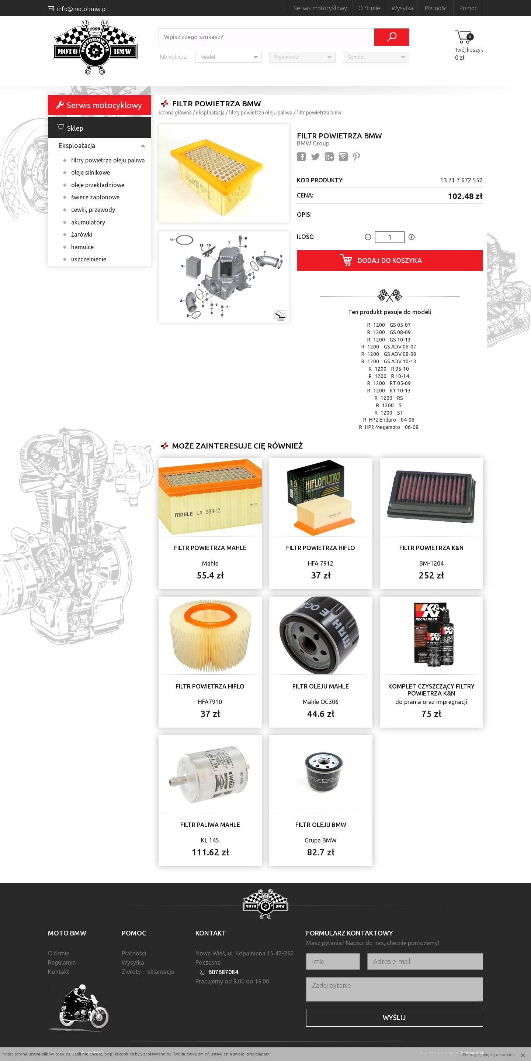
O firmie (369, 8)
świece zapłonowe (95, 197)
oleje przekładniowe (97, 185)
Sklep (69, 127)
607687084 (223, 972)
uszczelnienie (88, 259)
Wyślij (394, 1017)
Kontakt (58, 971)
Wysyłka (402, 8)
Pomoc (468, 8)
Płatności (436, 8)
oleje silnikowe (90, 172)
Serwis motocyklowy (320, 8)
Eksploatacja (76, 145)
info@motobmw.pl (82, 9)
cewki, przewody (93, 209)
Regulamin (62, 962)
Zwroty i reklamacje (148, 971)
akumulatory (88, 222)
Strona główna (175, 113)
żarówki (81, 234)
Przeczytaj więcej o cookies (488, 1054)
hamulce (82, 247)
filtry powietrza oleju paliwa (108, 160)
